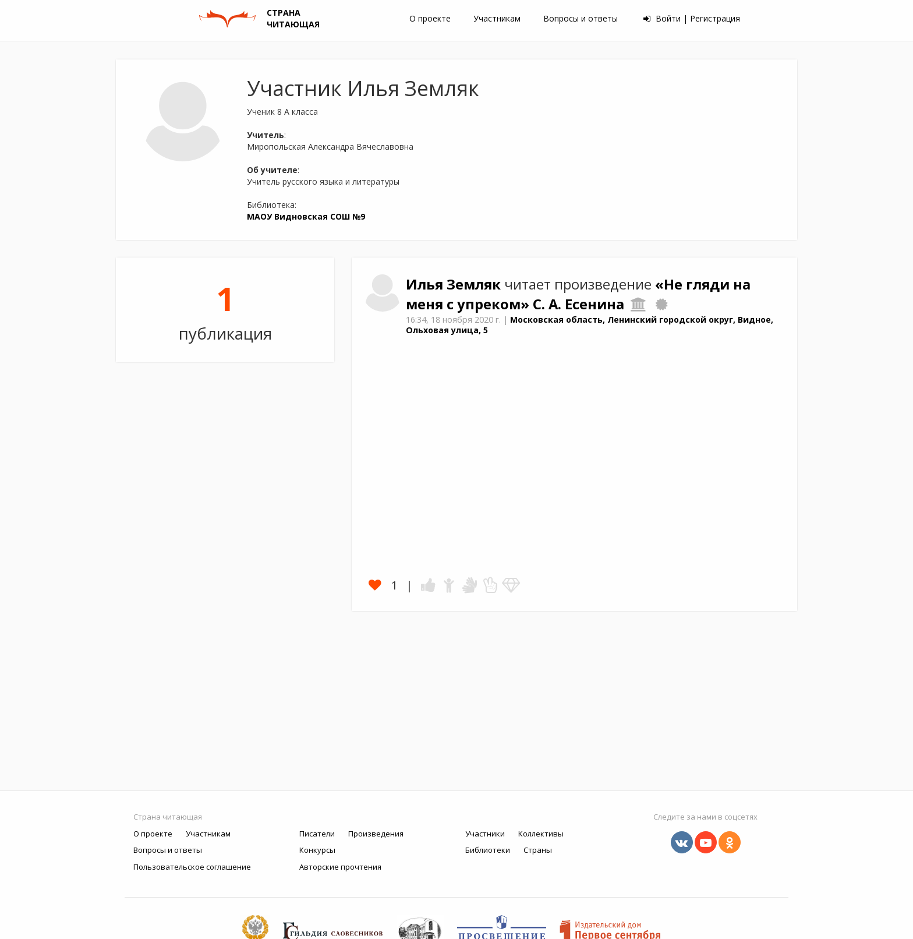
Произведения (376, 833)
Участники (485, 833)
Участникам (497, 18)
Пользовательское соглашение (192, 867)
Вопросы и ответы (580, 18)
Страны (537, 850)
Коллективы (541, 833)
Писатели (317, 833)
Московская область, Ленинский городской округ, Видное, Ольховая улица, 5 (589, 325)
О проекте (430, 18)
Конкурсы (317, 850)
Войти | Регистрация (691, 18)
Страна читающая (167, 816)
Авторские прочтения (340, 867)
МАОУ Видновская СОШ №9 (306, 216)
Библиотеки (487, 850)
